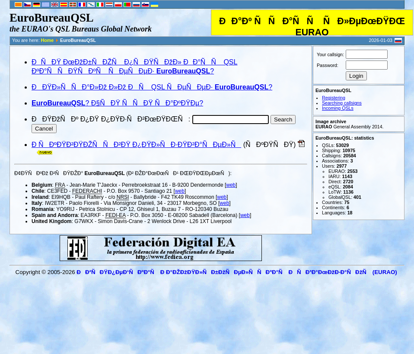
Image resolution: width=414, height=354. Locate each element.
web (231, 185)
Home (47, 40)
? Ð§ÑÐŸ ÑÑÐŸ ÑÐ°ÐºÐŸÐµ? (117, 103)
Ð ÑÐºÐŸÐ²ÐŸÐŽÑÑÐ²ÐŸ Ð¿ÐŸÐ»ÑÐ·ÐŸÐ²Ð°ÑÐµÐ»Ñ (136, 144)
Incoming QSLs (337, 108)
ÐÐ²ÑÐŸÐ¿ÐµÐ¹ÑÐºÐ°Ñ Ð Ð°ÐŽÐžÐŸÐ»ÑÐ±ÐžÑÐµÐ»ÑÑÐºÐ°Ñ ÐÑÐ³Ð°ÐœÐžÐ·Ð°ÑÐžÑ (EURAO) (236, 272)
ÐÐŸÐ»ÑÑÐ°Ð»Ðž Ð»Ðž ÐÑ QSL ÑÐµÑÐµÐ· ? (152, 87)
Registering (333, 97)
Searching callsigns (342, 102)
